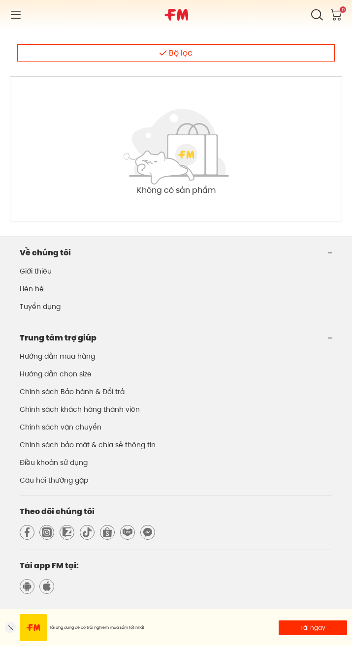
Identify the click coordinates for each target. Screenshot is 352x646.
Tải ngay (312, 627)
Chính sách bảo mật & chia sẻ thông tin (88, 445)
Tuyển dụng (40, 306)
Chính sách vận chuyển (60, 427)
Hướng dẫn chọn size (56, 374)
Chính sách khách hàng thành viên (80, 409)
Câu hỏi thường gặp (54, 480)
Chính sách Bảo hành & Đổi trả (72, 392)
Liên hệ (32, 289)
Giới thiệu (36, 271)
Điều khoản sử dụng (54, 462)
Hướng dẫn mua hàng (57, 356)
